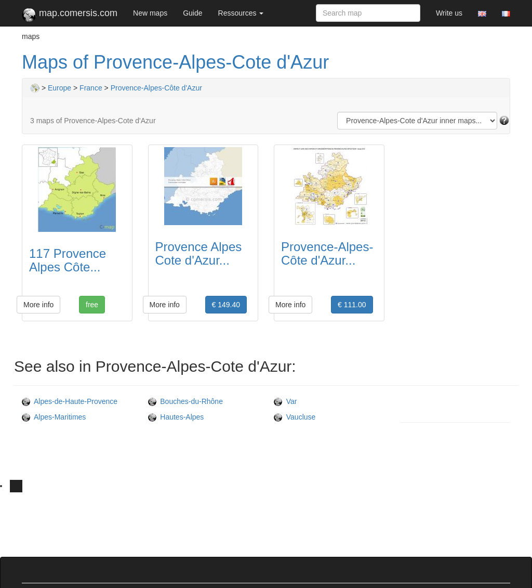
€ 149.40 (226, 304)
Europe (59, 88)
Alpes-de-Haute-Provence (69, 401)
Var (285, 401)
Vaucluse (294, 417)
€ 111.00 (352, 304)
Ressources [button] (241, 13)
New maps (150, 13)
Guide (192, 13)
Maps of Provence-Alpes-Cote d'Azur (175, 62)
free (92, 304)
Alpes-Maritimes (54, 417)
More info (38, 304)
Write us (449, 13)
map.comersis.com (69, 15)
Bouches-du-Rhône (185, 401)
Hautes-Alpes (176, 417)
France (90, 88)
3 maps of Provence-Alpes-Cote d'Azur (93, 120)
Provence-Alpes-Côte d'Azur (156, 88)
